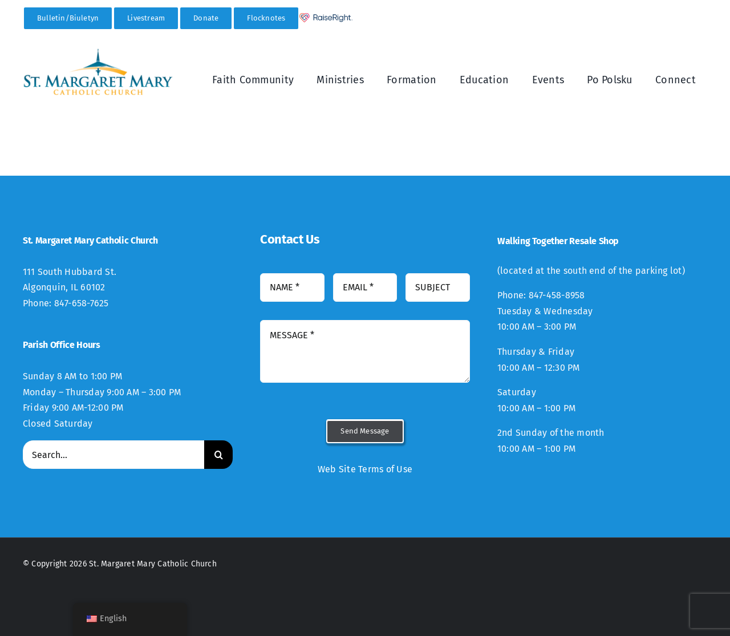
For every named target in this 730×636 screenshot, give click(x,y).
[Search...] (113, 454)
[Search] (218, 454)
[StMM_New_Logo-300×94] (98, 52)
